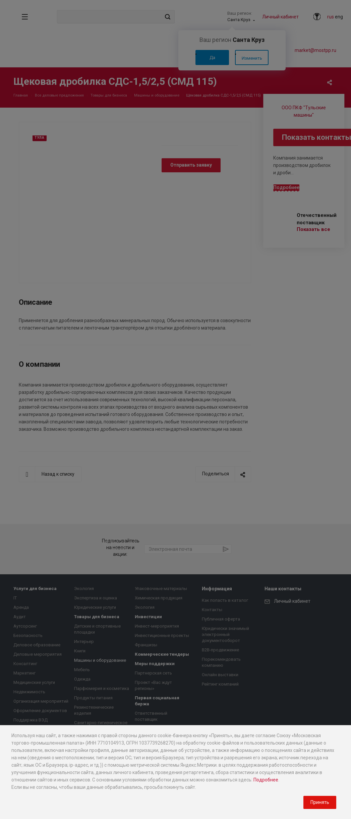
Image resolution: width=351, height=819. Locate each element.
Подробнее (265, 779)
